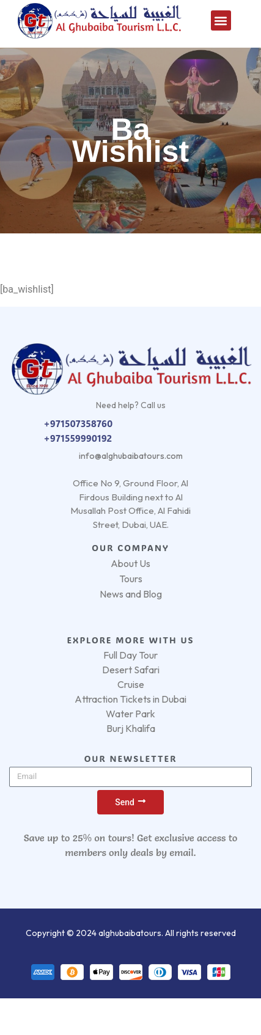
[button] (221, 20)
